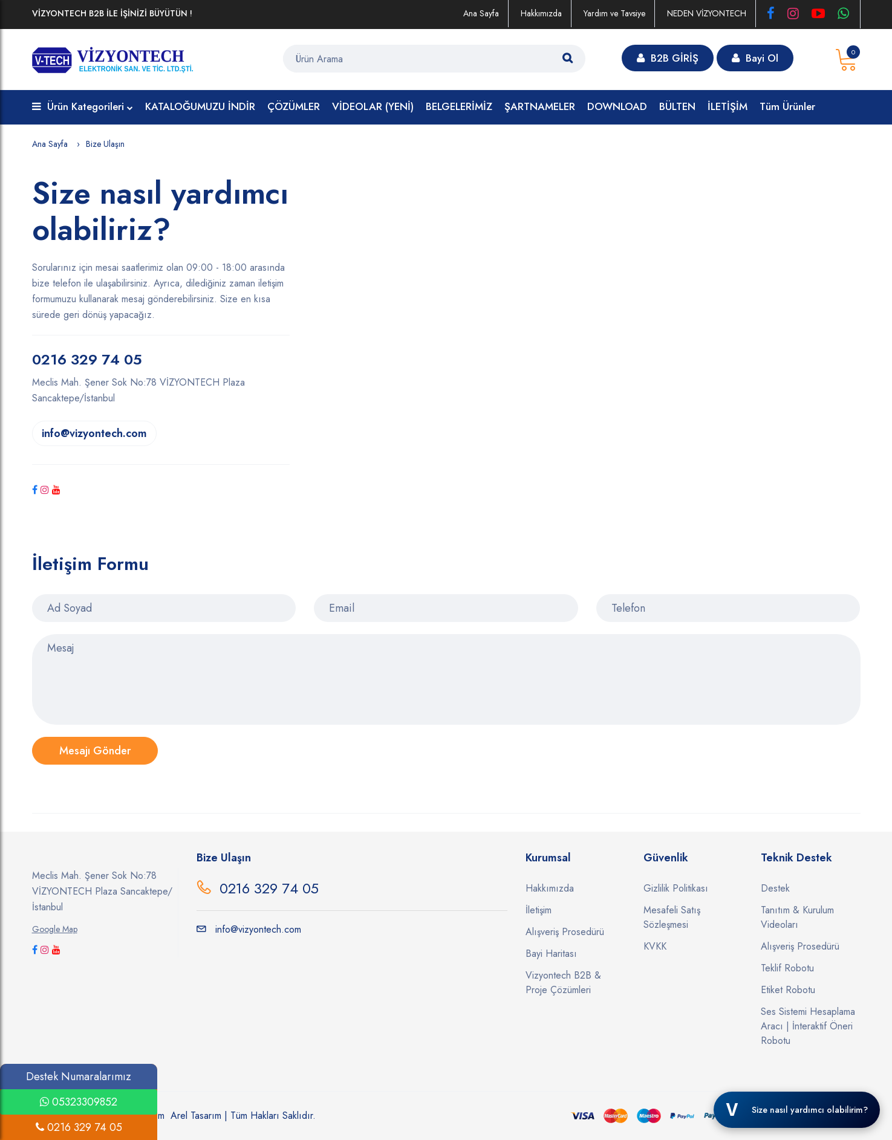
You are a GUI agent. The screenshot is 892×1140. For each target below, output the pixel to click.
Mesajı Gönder (95, 751)
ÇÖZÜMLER (293, 106)
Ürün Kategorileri (82, 107)
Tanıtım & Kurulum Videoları (797, 917)
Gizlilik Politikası (675, 888)
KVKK (654, 946)
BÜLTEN (677, 106)
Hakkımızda (541, 13)
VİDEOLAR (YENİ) (373, 106)
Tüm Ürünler (787, 106)
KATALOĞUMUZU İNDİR (200, 106)
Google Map (54, 929)
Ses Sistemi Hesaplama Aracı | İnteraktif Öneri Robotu (808, 1026)
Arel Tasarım (196, 1115)
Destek (775, 888)
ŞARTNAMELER (539, 106)
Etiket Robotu (788, 990)
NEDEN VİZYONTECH (706, 13)
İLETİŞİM (727, 106)
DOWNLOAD (617, 106)
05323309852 (78, 1102)
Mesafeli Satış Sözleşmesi (671, 917)
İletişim (539, 910)
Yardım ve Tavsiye (614, 13)
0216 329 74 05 (269, 888)
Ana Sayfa (481, 13)
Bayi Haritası (551, 953)
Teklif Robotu (787, 968)
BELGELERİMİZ (459, 106)
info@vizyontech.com (94, 433)
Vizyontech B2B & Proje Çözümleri (563, 982)
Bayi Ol (755, 58)
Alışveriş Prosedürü (565, 932)
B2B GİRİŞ (667, 58)
